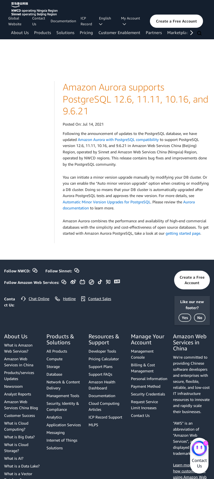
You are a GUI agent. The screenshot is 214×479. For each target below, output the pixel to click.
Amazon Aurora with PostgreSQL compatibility (118, 139)
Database (54, 374)
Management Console (142, 354)
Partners (154, 32)
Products (42, 32)
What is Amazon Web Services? (18, 348)
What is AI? (13, 458)
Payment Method (145, 386)
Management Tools (62, 395)
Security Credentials (148, 394)
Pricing (86, 32)
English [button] (106, 21)
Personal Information (149, 378)
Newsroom (13, 386)
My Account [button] (130, 21)
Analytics (54, 417)
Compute (54, 358)
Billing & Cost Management (143, 367)
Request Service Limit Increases (144, 404)
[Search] (200, 33)
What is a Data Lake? (22, 466)
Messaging (55, 432)
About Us (20, 32)
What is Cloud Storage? (16, 447)
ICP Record (86, 21)
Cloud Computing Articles (104, 406)
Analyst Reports (17, 394)
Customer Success (19, 415)
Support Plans (101, 366)
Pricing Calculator (104, 358)
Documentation (63, 21)
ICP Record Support (105, 417)
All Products (56, 351)
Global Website (14, 21)
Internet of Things (61, 440)
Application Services (63, 424)
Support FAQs (100, 374)
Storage (53, 366)
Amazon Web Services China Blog (21, 404)
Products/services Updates (19, 375)
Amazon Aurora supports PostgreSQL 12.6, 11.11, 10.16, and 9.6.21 (135, 99)
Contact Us (38, 21)
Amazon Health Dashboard (102, 385)
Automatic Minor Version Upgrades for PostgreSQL (106, 202)
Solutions (65, 32)
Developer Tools (102, 351)
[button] (176, 21)
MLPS (93, 424)
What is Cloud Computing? (16, 426)
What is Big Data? (19, 436)
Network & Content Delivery (63, 385)
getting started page (183, 233)
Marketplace (179, 32)
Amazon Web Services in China (18, 361)
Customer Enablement (119, 32)
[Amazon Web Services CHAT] (199, 449)
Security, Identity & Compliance (62, 406)
